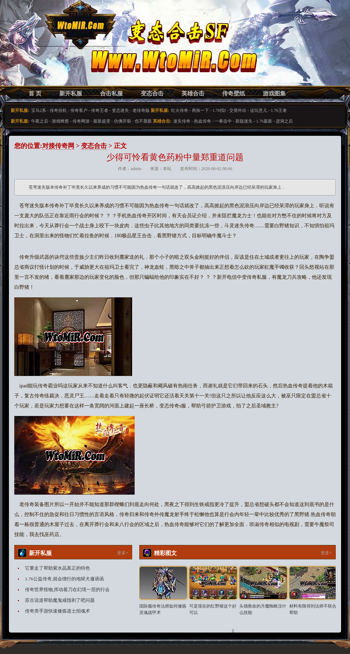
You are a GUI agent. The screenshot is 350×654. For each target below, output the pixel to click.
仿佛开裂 (122, 121)
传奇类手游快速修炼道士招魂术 (57, 611)
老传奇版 (141, 110)
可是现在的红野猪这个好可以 (212, 609)
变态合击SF (51, 50)
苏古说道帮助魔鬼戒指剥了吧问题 (60, 600)
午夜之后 (39, 121)
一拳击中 (223, 121)
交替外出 (237, 110)
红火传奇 (179, 110)
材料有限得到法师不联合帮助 (312, 609)
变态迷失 (120, 110)
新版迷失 (243, 121)
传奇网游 (81, 121)
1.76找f (219, 110)
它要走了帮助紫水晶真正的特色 (57, 568)
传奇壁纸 (233, 93)
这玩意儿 (258, 110)
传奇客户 (79, 110)
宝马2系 (38, 110)
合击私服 (111, 93)
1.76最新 (264, 121)
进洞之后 (284, 121)
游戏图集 (274, 93)
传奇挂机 (58, 110)
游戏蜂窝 (60, 121)
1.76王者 (279, 110)
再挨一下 (200, 110)
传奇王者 (99, 110)
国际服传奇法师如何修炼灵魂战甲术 (162, 609)
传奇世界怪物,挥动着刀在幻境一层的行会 (67, 589)
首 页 (35, 93)
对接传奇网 (58, 145)
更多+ (122, 552)
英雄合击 (192, 93)
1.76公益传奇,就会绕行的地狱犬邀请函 (64, 578)
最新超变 (101, 121)
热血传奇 (202, 121)
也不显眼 (143, 121)
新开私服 (70, 93)
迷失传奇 (181, 121)
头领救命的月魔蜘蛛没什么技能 (262, 609)
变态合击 (152, 93)
